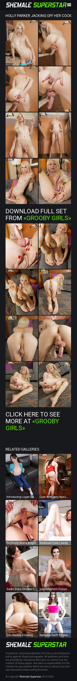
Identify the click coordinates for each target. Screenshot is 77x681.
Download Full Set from (38, 215)
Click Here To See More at (33, 421)
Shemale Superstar (30, 676)
